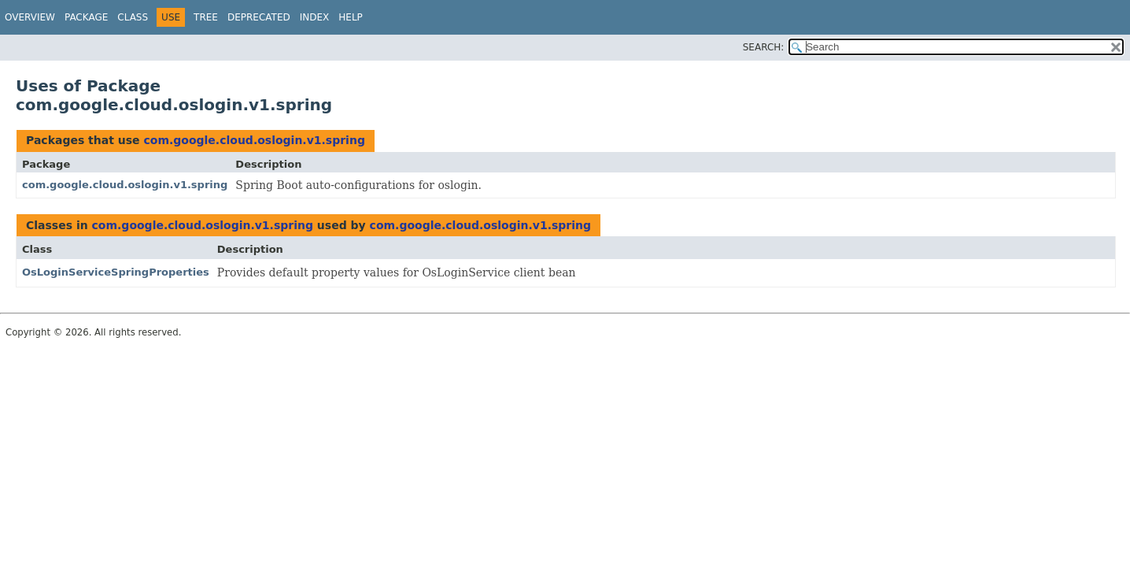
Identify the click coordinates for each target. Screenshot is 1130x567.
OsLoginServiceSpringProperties (115, 272)
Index (315, 17)
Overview (30, 17)
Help (350, 17)
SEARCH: (764, 47)
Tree (206, 17)
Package (86, 17)
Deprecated (258, 17)
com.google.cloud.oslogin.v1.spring (253, 140)
